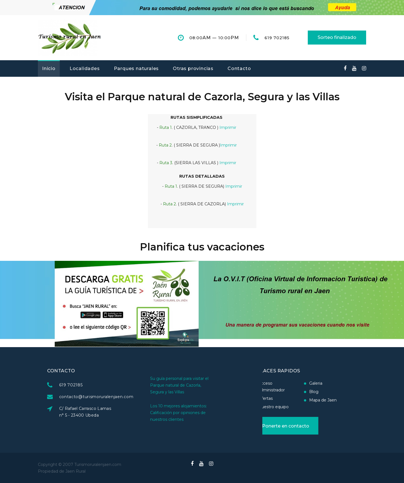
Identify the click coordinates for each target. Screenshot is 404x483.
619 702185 (277, 38)
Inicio (49, 68)
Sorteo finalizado (337, 37)
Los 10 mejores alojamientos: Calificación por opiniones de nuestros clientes (178, 399)
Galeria (292, 383)
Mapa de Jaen (300, 400)
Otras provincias (193, 68)
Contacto (239, 68)
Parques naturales (136, 68)
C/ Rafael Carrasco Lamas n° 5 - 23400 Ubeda (108, 412)
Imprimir (227, 127)
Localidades (85, 68)
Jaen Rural (75, 471)
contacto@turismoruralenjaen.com (119, 396)
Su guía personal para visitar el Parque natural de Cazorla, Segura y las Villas (179, 372)
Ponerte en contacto (262, 426)
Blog (290, 391)
